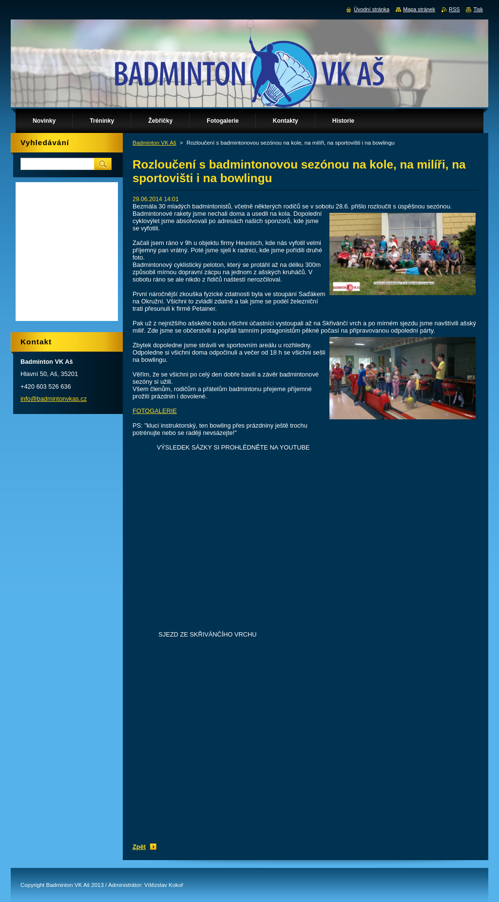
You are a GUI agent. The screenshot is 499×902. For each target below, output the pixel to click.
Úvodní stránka (371, 9)
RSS (454, 9)
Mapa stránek (419, 9)
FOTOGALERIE (155, 410)
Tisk (478, 9)
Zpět (139, 846)
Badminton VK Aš (154, 143)
